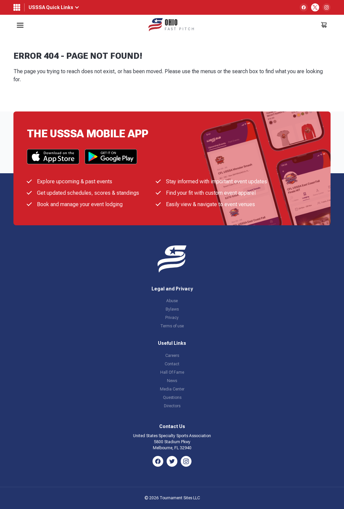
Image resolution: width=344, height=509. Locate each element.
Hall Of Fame (172, 372)
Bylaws (172, 309)
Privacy (172, 317)
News (172, 380)
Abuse (172, 300)
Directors (172, 406)
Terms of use (172, 326)
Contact (172, 364)
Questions (172, 397)
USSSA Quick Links (51, 7)
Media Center (172, 389)
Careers (172, 355)
